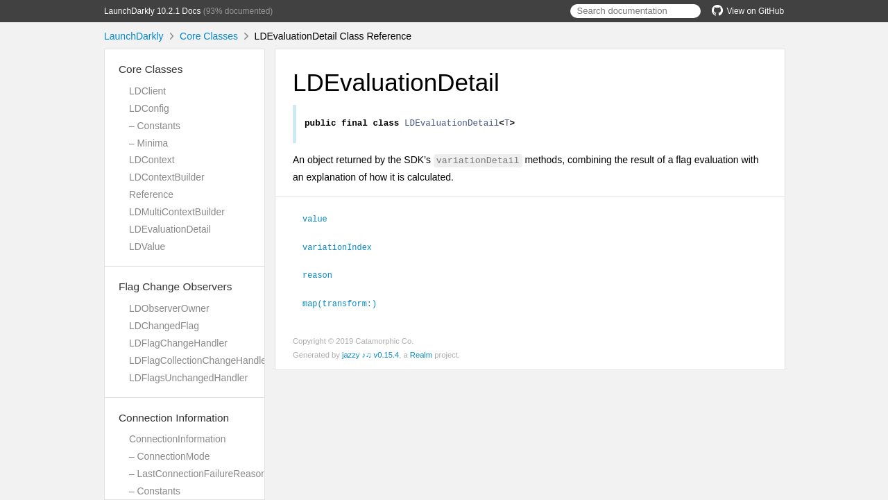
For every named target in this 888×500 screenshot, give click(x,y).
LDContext (151, 159)
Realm (421, 354)
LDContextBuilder (167, 177)
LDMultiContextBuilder (177, 211)
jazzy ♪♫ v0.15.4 (370, 354)
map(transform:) (345, 302)
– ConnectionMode (169, 456)
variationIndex (343, 247)
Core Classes (209, 36)
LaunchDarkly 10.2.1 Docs (152, 11)
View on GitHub (748, 11)
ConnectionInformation (177, 438)
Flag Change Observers (175, 286)
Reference (151, 194)
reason (323, 275)
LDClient (147, 91)
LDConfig (149, 108)
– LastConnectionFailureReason (197, 473)
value (320, 220)
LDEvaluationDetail (170, 229)
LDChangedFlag (164, 325)
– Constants (154, 125)
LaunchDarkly (134, 36)
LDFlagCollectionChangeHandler (199, 360)
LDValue (147, 246)
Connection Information (174, 418)
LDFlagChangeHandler (178, 343)
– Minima (148, 143)
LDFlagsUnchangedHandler (188, 377)
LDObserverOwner (169, 308)
